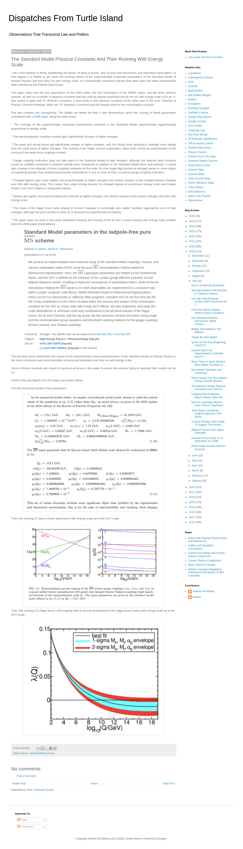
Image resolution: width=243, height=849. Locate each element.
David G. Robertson (60, 249)
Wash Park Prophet (199, 196)
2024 (192, 226)
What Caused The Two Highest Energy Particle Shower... (209, 379)
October (197, 265)
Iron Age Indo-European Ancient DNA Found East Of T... (209, 301)
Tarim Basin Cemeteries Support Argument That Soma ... (206, 413)
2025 (192, 221)
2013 (192, 512)
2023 (192, 231)
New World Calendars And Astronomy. (206, 371)
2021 (192, 241)
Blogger (161, 838)
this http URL (104, 334)
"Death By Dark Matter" (204, 337)
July (194, 280)
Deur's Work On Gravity (201, 564)
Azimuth (192, 86)
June (195, 455)
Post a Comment (26, 776)
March (196, 470)
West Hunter (195, 200)
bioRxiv (192, 99)
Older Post (169, 783)
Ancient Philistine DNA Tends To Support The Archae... (208, 423)
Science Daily (196, 169)
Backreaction (195, 90)
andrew (196, 596)
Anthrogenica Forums (200, 77)
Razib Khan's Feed (199, 165)
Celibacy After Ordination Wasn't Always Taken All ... (208, 396)
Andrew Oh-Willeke (203, 591)
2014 (192, 507)
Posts (22, 819)
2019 (192, 251)
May (195, 460)
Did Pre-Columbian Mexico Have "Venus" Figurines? (207, 404)
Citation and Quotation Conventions (201, 547)
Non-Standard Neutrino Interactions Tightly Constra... (204, 321)
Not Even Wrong (197, 134)
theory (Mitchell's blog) (201, 182)
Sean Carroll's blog (199, 178)
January (197, 480)
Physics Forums (197, 152)
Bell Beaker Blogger (199, 95)
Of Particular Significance (202, 138)
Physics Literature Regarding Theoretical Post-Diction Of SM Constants (206, 572)
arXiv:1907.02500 (50, 343)
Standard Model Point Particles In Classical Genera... (209, 292)
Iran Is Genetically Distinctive (208, 285)
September (198, 271)
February (197, 475)
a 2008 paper (40, 116)
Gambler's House (198, 112)
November (198, 260)
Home (94, 783)
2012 (192, 517)
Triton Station (195, 187)
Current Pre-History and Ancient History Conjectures (206, 555)
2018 (192, 487)
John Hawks (195, 125)
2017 (192, 492)
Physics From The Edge (202, 156)
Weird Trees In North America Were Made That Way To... (208, 363)
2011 (192, 522)
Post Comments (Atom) (40, 789)
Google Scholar (197, 121)
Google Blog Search (199, 116)
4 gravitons (194, 73)
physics (25, 753)
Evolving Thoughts (198, 108)
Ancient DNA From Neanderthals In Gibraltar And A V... (207, 353)
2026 (192, 216)
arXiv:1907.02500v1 (55, 348)
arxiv (191, 81)
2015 (192, 502)
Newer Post (19, 783)
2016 (192, 497)
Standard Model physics (42, 753)
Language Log (196, 130)
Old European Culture (200, 143)
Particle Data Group (199, 147)
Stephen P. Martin (35, 249)
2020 (192, 246)
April (195, 465)
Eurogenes (194, 103)
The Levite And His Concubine (205, 57)
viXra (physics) (196, 191)
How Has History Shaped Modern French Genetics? (208, 311)
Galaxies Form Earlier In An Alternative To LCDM (207, 440)
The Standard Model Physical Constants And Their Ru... (208, 388)
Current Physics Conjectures (204, 560)
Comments (25, 826)
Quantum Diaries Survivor (203, 160)
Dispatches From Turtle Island (66, 18)
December (198, 255)
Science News (196, 174)
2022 (192, 236)
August (196, 275)
